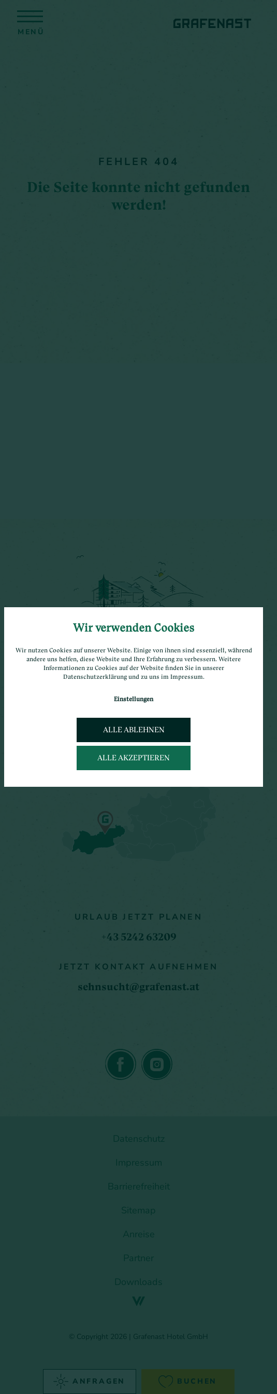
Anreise (139, 1234)
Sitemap (138, 1210)
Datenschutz (139, 1138)
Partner (138, 1258)
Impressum (138, 1162)
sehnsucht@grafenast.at (138, 986)
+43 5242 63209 (139, 937)
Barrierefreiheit (139, 1186)
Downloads (138, 1282)
